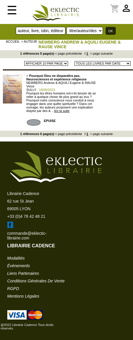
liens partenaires (23, 273)
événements (18, 265)
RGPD (13, 288)
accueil (13, 41)
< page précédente (68, 53)
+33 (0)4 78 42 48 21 (26, 216)
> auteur (29, 41)
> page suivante (101, 53)
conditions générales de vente (36, 281)
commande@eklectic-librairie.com (27, 235)
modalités (16, 258)
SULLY (31, 90)
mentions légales (23, 296)
